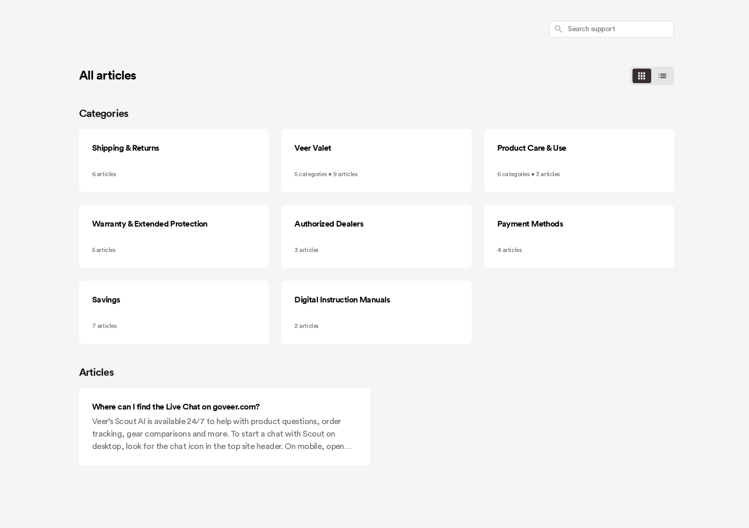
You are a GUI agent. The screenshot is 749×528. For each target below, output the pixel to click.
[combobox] (611, 29)
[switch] (652, 76)
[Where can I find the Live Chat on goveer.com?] (224, 427)
